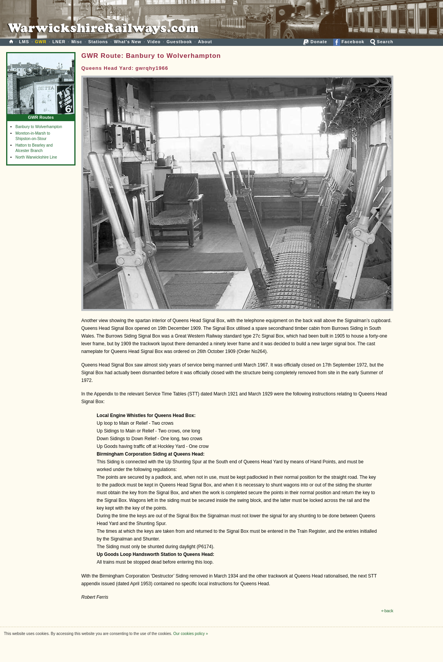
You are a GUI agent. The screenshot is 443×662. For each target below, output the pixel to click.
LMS (24, 41)
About (205, 41)
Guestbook (179, 41)
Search (381, 41)
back (387, 610)
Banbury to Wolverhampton (38, 127)
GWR (41, 41)
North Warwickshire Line (36, 157)
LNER (58, 41)
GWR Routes (41, 115)
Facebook (348, 41)
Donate (315, 41)
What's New (127, 41)
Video (154, 41)
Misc (76, 41)
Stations (98, 41)
